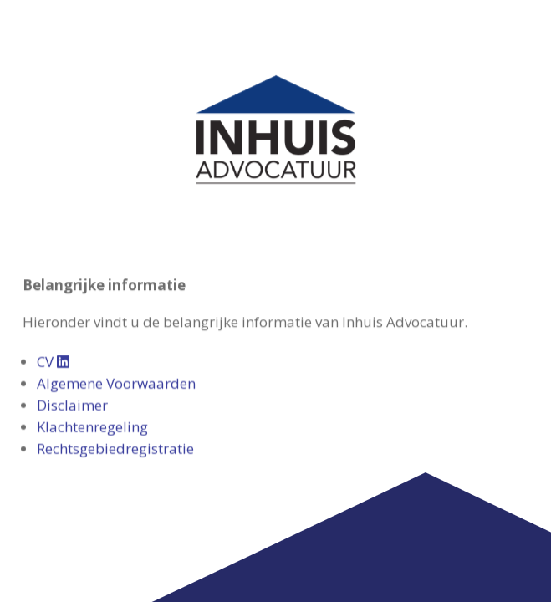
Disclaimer (72, 339)
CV (53, 296)
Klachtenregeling (92, 361)
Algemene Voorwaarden (116, 318)
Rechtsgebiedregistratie (115, 383)
